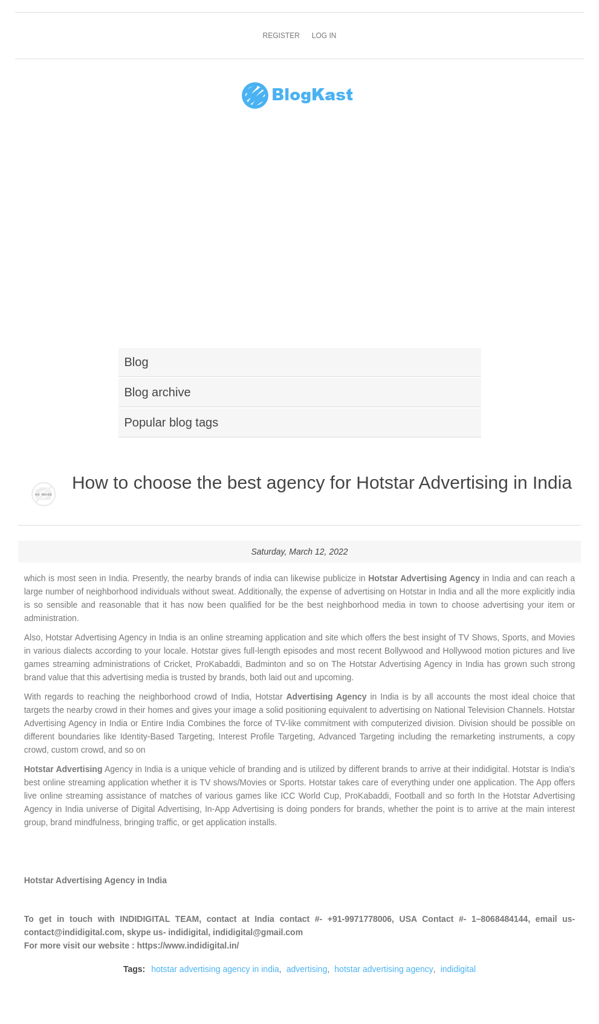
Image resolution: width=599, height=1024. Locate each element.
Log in (324, 35)
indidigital (458, 969)
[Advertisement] (299, 236)
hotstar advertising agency (383, 969)
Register (280, 35)
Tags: (134, 969)
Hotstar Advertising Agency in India (95, 880)
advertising (307, 969)
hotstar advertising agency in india (215, 969)
